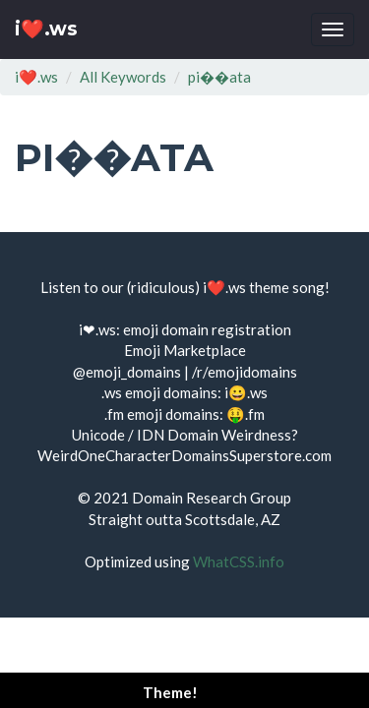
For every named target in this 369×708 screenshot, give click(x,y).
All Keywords (123, 77)
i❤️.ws (46, 29)
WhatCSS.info (238, 561)
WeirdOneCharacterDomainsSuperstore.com (184, 455)
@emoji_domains (127, 372)
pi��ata (219, 77)
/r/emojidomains (244, 372)
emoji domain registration (207, 329)
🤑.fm (245, 414)
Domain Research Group (211, 497)
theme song (287, 287)
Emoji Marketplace (185, 350)
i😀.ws (246, 392)
